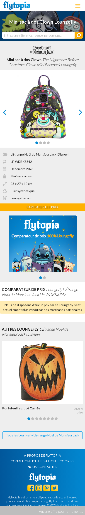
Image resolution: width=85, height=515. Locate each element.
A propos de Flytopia (42, 455)
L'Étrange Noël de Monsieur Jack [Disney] (39, 154)
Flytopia (16, 5)
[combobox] (38, 35)
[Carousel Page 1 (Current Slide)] (36, 142)
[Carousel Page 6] (48, 418)
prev (10, 113)
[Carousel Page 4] (48, 142)
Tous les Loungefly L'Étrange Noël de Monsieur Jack (42, 435)
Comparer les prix (42, 207)
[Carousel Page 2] (40, 142)
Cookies (67, 461)
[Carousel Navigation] (42, 112)
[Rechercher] (79, 35)
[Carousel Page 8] (56, 418)
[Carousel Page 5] (44, 418)
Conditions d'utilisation (33, 461)
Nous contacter (42, 467)
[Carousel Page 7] (52, 418)
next (75, 113)
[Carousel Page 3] (44, 142)
